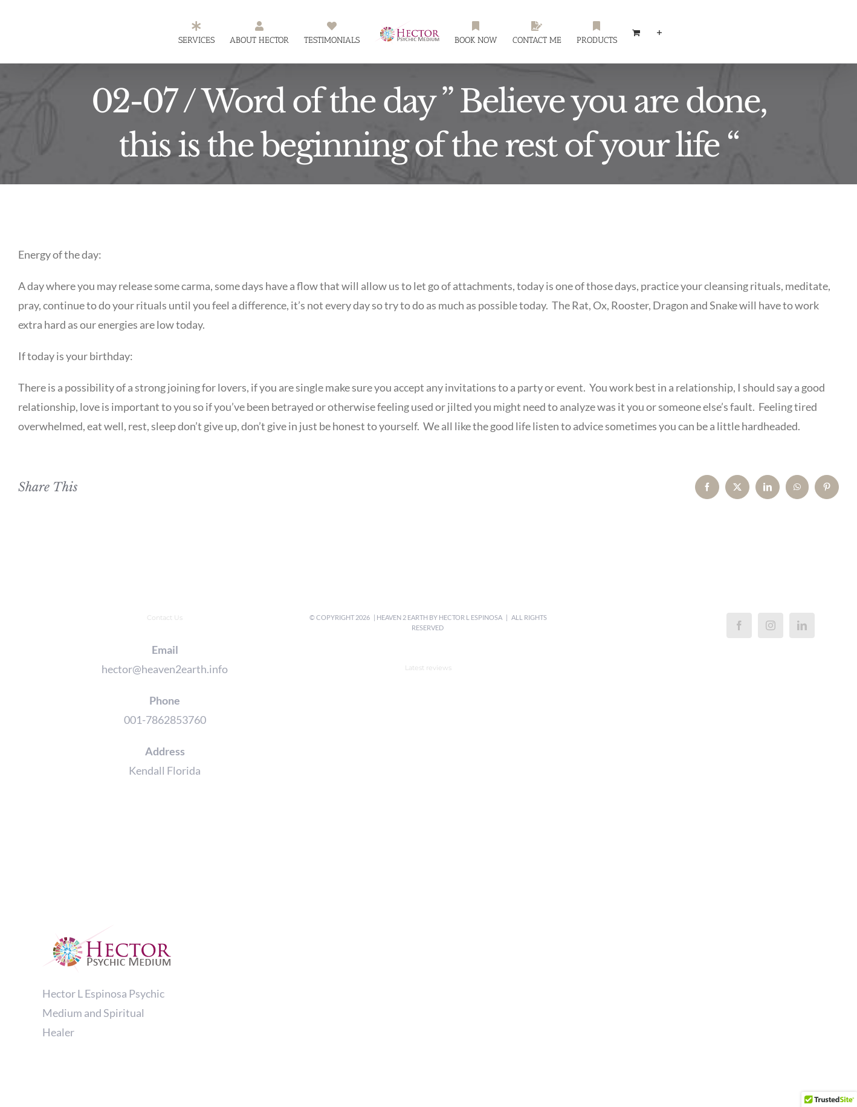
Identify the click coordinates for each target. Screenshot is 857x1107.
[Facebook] (739, 625)
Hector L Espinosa (470, 617)
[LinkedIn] (802, 625)
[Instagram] (770, 625)
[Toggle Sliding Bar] (659, 32)
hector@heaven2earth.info (165, 669)
